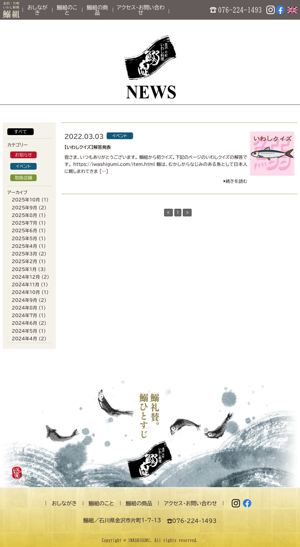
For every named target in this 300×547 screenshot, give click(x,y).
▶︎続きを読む (235, 181)
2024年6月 (24, 323)
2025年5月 (24, 238)
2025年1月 (24, 269)
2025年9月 (24, 208)
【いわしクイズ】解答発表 (87, 147)
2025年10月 (26, 200)
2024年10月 (26, 292)
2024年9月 (24, 300)
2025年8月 (24, 215)
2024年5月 (24, 331)
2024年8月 (24, 308)
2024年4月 (24, 338)
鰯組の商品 (97, 10)
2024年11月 (25, 284)
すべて (20, 131)
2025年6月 (24, 230)
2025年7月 (24, 223)
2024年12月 (26, 277)
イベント (23, 166)
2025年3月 (24, 254)
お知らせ (23, 155)
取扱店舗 (23, 178)
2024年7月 (24, 315)
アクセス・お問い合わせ (141, 10)
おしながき (37, 10)
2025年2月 (24, 261)
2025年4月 (24, 246)
